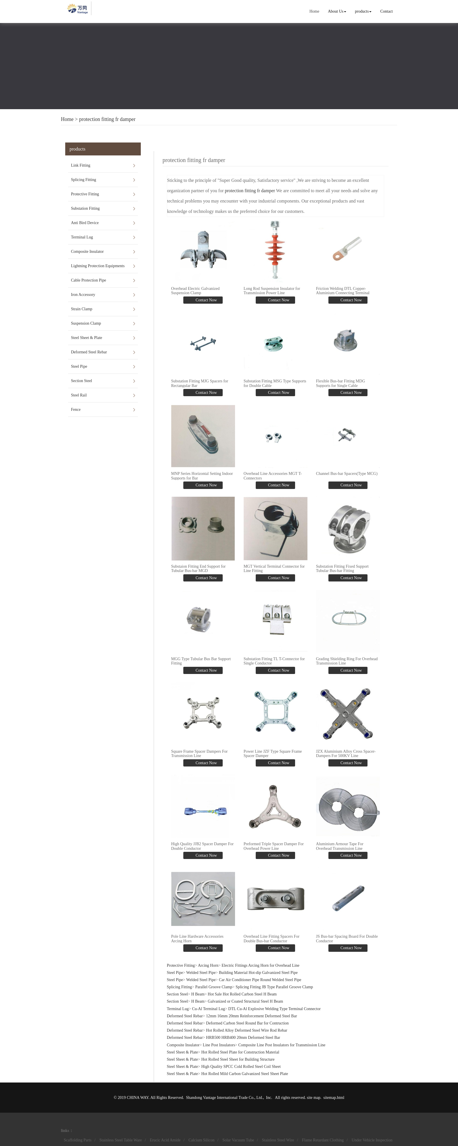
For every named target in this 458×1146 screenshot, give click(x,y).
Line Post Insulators (219, 1044)
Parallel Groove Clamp (213, 986)
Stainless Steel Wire (278, 1139)
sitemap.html (334, 1097)
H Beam (197, 993)
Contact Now (206, 300)
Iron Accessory (83, 294)
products (363, 11)
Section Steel (81, 381)
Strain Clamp (81, 309)
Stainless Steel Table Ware (120, 1139)
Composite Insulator (87, 251)
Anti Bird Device (85, 223)
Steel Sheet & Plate (86, 338)
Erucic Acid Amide (165, 1139)
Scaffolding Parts (78, 1139)
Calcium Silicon (201, 1139)
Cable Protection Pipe (88, 280)
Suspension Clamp (86, 323)
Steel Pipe (79, 366)
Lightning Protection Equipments (98, 266)
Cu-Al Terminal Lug (208, 1008)
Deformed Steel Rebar (89, 352)
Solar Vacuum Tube (238, 1139)
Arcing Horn (208, 964)
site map (313, 1097)
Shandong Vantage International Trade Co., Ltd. (224, 1097)
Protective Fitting (85, 194)
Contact (386, 11)
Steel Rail (79, 395)
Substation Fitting (85, 208)
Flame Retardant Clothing (323, 1139)
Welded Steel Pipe (200, 972)
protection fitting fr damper (107, 119)
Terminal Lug (82, 237)
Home (314, 11)
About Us (337, 11)
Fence (75, 409)
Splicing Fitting (83, 180)
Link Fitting (80, 165)
